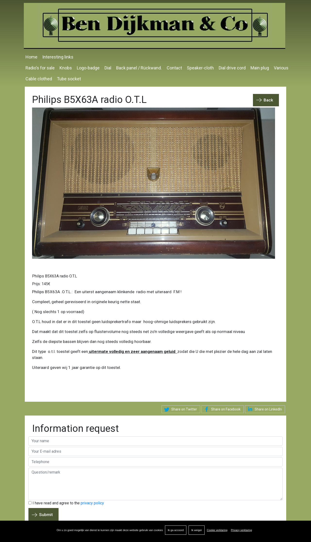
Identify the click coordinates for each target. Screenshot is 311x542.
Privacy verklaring (241, 530)
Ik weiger (196, 530)
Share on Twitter (180, 409)
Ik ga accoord (176, 530)
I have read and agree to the (66, 502)
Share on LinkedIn (264, 409)
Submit (46, 514)
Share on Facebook (222, 409)
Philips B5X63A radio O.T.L (54, 276)
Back (268, 99)
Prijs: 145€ (41, 283)
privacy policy (92, 502)
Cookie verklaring (217, 530)
